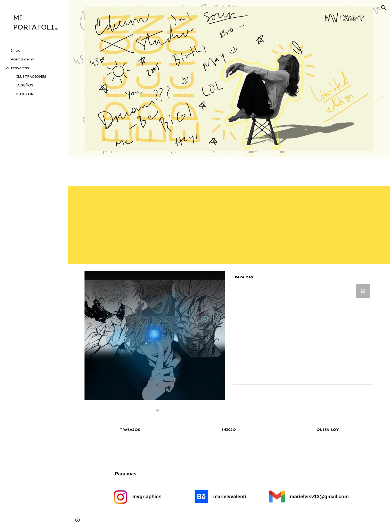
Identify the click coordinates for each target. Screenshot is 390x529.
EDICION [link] (25, 94)
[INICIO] (228, 430)
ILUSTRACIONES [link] (31, 76)
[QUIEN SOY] (327, 430)
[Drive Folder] (303, 334)
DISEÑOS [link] (24, 85)
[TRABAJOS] (130, 430)
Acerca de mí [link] (22, 59)
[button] (383, 7)
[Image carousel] (154, 341)
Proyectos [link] (20, 68)
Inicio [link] (16, 50)
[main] (303, 277)
